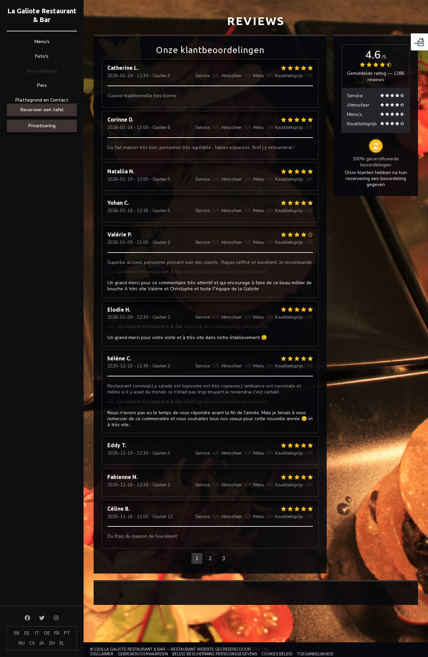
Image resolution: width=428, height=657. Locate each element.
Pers (42, 85)
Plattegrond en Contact (41, 100)
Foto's (41, 56)
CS (32, 643)
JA (41, 643)
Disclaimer (101, 654)
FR (57, 633)
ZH (52, 643)
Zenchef (260, 649)
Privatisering (42, 126)
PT (67, 633)
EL (62, 643)
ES (26, 633)
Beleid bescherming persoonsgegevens (214, 654)
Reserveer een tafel (42, 110)
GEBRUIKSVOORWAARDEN (143, 654)
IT (37, 633)
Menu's (41, 41)
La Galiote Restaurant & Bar (42, 15)
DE (47, 633)
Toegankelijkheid (315, 654)
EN (16, 633)
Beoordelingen (42, 71)
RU (22, 643)
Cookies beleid (277, 654)
